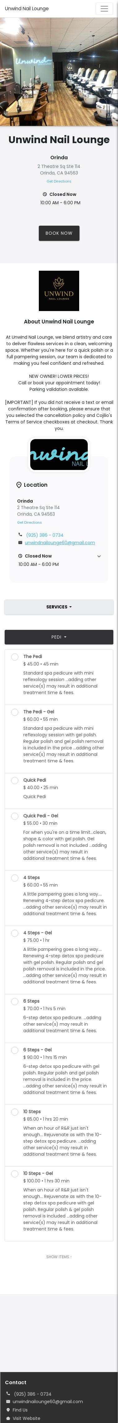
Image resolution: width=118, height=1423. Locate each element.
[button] (59, 560)
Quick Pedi (34, 780)
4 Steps (31, 877)
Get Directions (59, 181)
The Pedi (32, 656)
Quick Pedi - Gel (40, 816)
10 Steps (32, 1112)
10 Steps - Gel (38, 1173)
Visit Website (26, 1418)
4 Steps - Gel (37, 933)
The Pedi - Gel (38, 712)
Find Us (20, 1410)
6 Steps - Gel (37, 1050)
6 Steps (31, 1001)
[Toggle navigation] (104, 8)
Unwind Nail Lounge (27, 8)
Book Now (59, 233)
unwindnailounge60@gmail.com (48, 1401)
